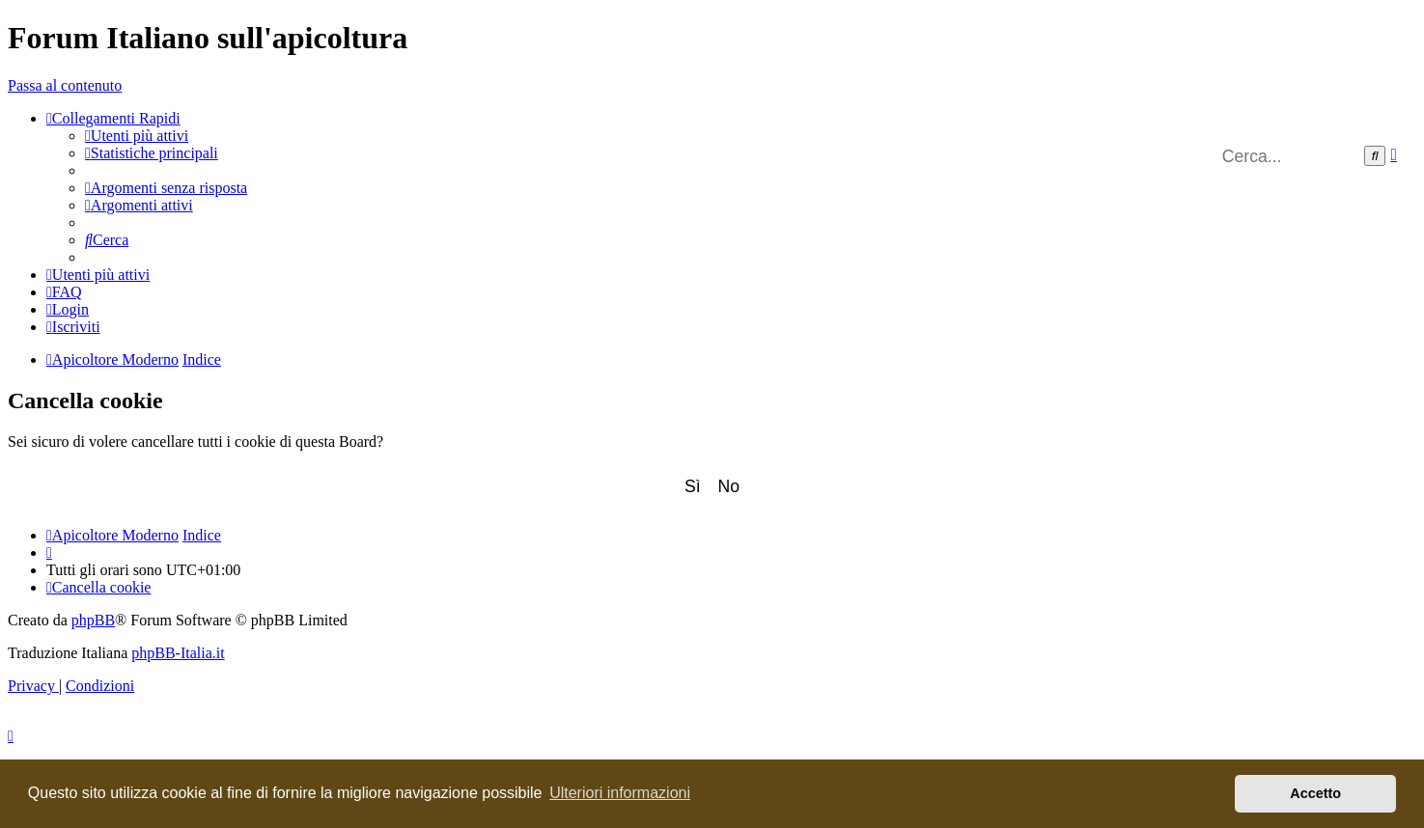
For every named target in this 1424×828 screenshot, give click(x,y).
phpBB (93, 620)
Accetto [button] (1315, 793)
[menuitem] (136, 135)
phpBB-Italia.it (177, 653)
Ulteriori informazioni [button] (619, 793)
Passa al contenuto (65, 85)
